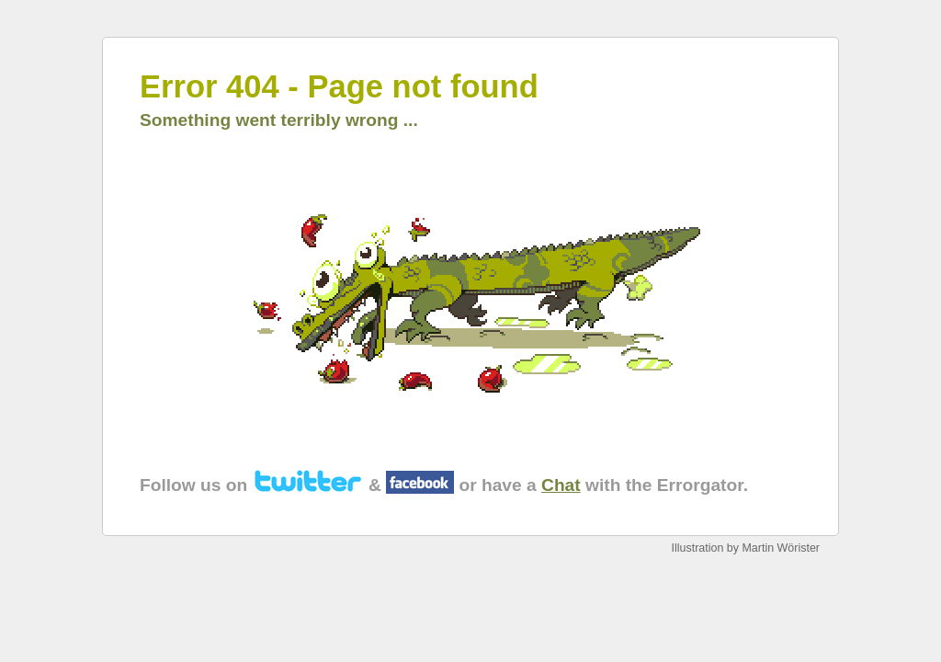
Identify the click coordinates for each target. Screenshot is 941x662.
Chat (561, 485)
